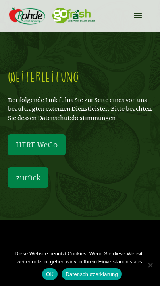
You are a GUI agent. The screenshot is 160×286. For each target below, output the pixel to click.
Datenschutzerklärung (92, 274)
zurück (28, 177)
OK (50, 274)
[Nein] (150, 265)
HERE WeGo (37, 144)
